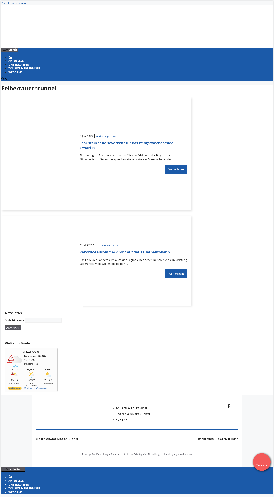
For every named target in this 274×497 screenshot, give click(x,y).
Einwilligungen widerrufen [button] (178, 454)
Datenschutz (228, 439)
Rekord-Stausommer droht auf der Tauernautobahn (125, 252)
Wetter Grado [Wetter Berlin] (31, 351)
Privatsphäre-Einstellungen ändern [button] (100, 454)
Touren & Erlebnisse (24, 68)
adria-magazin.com (107, 136)
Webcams (15, 72)
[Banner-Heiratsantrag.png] (72, 41)
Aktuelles (16, 61)
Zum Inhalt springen (14, 3)
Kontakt (122, 419)
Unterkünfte (18, 64)
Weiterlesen (176, 169)
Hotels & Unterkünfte (133, 414)
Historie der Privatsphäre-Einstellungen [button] (141, 454)
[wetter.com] (15, 388)
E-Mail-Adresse (14, 320)
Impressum (206, 439)
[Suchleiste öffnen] (4, 79)
